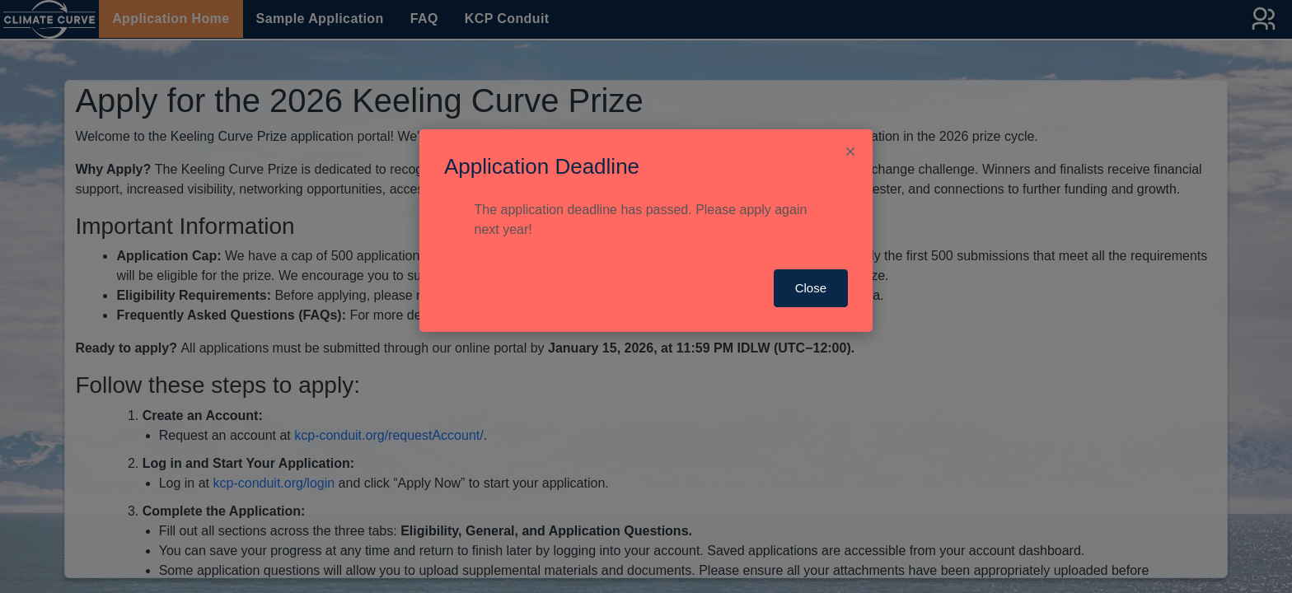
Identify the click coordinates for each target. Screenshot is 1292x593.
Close (810, 288)
